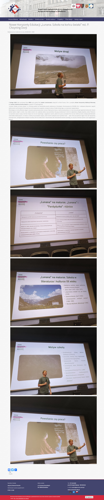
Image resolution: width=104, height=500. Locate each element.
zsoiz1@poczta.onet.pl (78, 487)
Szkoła (31, 19)
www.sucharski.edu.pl (74, 489)
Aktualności (23, 19)
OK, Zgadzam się (89, 497)
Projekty (60, 19)
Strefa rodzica (51, 19)
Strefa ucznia (39, 19)
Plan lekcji (69, 19)
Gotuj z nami (78, 19)
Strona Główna (13, 19)
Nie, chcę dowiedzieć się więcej (21, 498)
